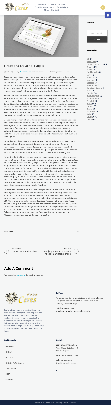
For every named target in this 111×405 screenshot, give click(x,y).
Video (11, 231)
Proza (89, 103)
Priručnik (90, 101)
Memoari (90, 82)
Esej (88, 75)
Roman (89, 109)
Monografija (92, 85)
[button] (108, 15)
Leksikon (90, 80)
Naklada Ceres (25, 72)
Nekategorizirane (94, 88)
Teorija (90, 119)
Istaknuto (91, 77)
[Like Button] (68, 71)
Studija (90, 116)
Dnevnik (90, 67)
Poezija (90, 93)
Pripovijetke (92, 98)
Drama (89, 69)
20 (88, 59)
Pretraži (97, 39)
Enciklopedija (93, 72)
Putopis (90, 106)
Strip (89, 114)
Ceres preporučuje (95, 64)
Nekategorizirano (56, 72)
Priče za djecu (93, 95)
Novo (89, 90)
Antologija (91, 61)
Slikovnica (91, 111)
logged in (21, 275)
